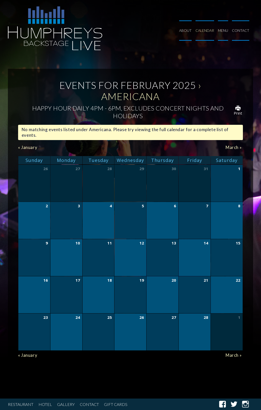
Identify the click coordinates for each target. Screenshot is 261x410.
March (234, 147)
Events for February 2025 (127, 85)
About (185, 30)
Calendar (204, 30)
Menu (223, 30)
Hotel (45, 404)
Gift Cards (115, 404)
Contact (240, 30)
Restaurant (20, 404)
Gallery (66, 404)
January (27, 147)
